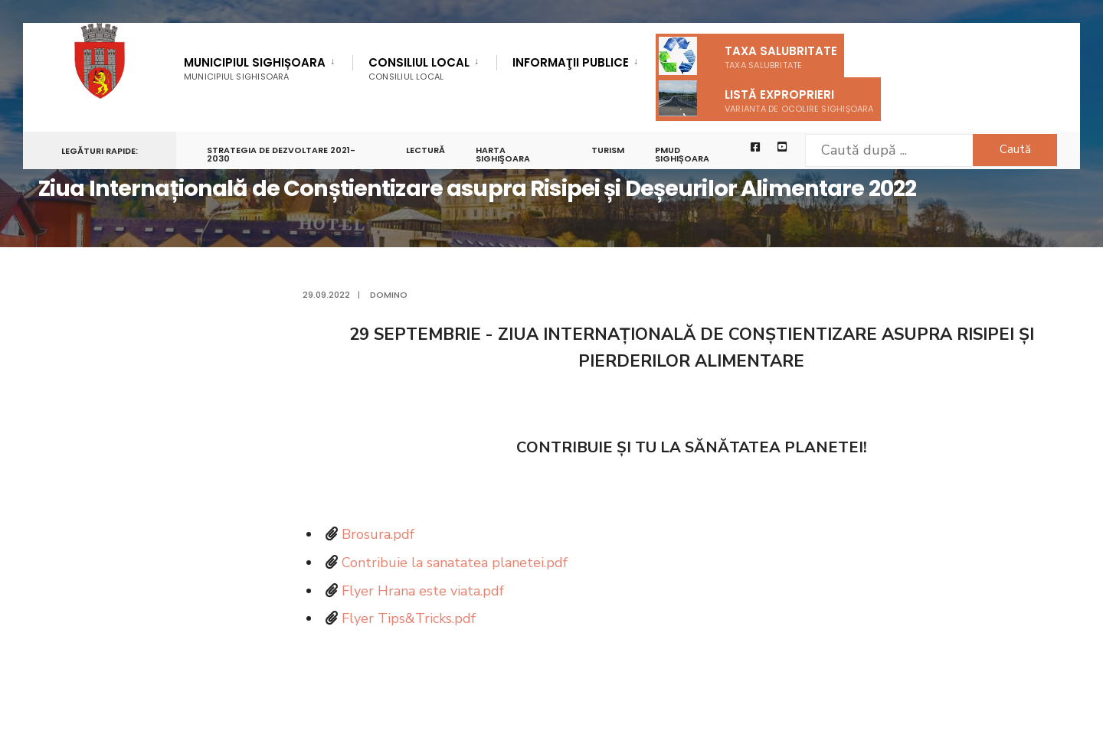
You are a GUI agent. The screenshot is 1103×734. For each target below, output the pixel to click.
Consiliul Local (419, 68)
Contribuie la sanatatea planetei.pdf (455, 562)
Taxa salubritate (748, 56)
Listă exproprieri (766, 98)
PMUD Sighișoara (682, 154)
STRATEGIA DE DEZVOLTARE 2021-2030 (281, 154)
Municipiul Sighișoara (255, 68)
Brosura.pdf (378, 534)
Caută (1015, 149)
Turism (607, 150)
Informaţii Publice (570, 63)
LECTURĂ (425, 150)
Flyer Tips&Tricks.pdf (409, 618)
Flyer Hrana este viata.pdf (423, 591)
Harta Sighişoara (503, 154)
